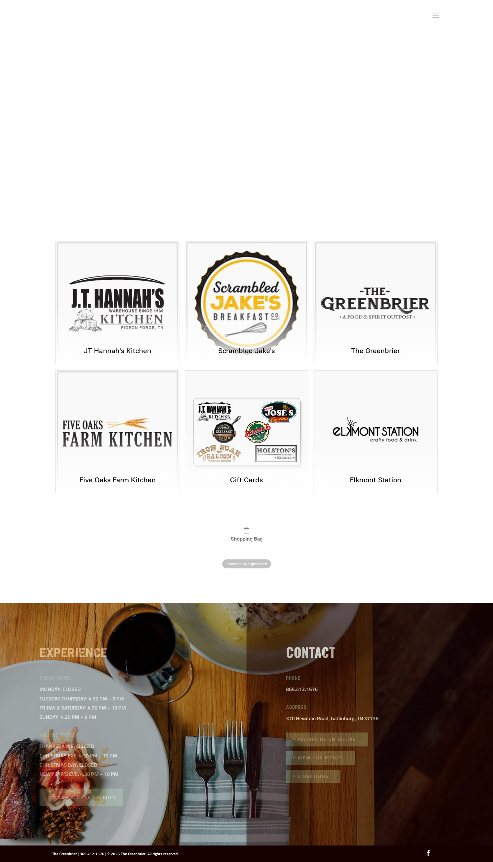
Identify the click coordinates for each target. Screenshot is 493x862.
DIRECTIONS (313, 776)
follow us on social (327, 739)
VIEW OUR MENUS (320, 758)
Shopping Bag (247, 534)
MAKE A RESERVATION (84, 797)
